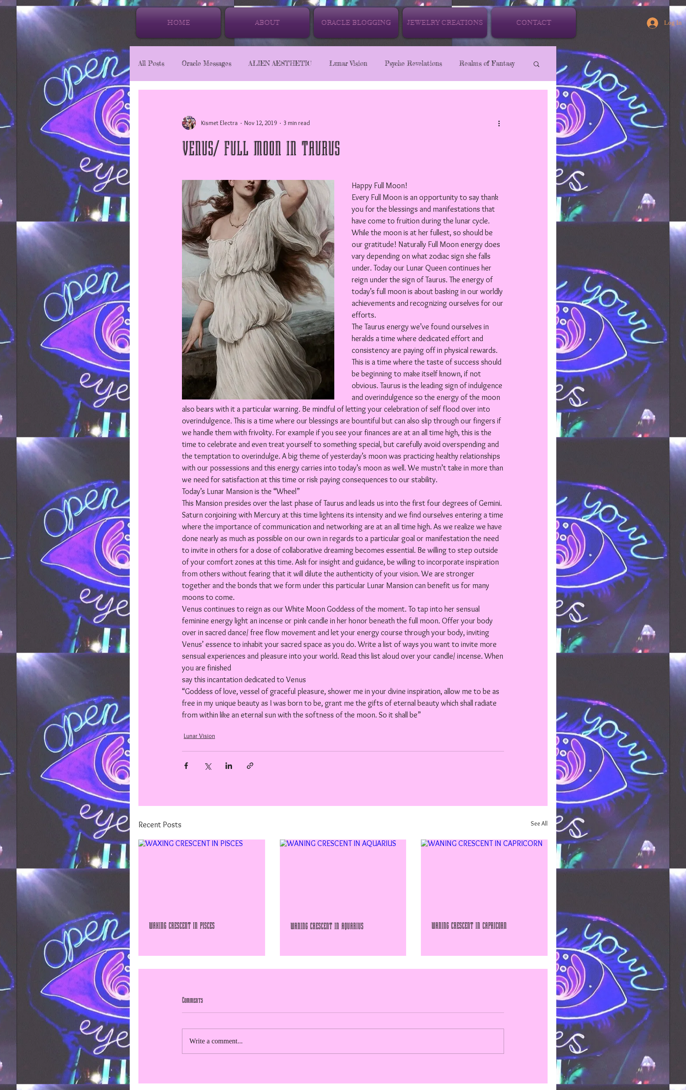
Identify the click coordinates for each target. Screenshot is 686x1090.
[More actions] (499, 123)
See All (539, 823)
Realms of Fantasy (486, 64)
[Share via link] (250, 766)
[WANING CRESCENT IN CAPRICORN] (484, 875)
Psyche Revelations (413, 64)
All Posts (151, 64)
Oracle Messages (206, 64)
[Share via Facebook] (186, 766)
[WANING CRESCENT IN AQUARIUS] (343, 875)
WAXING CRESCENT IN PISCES (182, 926)
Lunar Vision (348, 64)
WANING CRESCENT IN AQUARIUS (326, 926)
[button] (536, 63)
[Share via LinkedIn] (229, 766)
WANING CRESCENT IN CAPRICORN (469, 926)
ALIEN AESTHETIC (280, 64)
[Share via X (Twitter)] (207, 766)
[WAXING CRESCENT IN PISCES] (201, 875)
